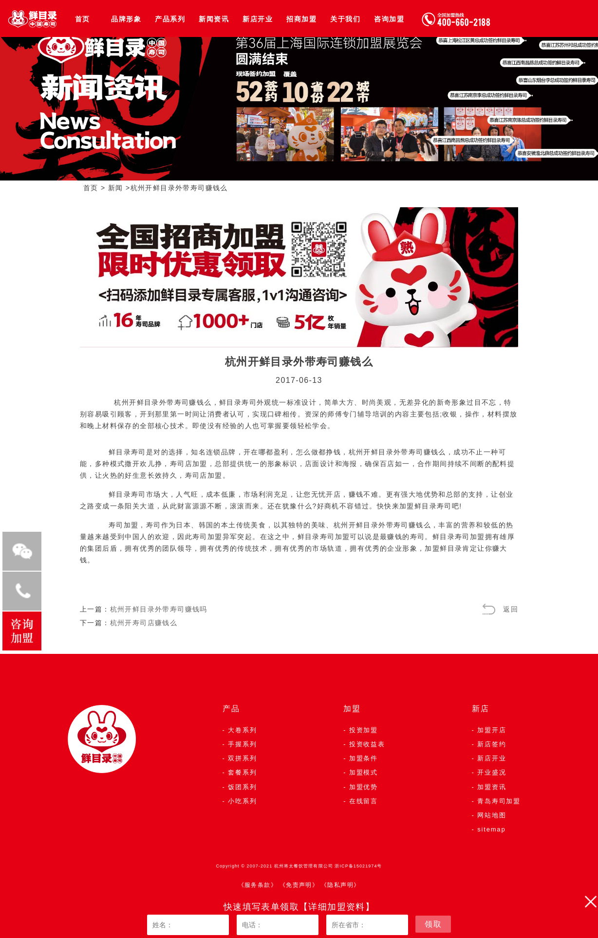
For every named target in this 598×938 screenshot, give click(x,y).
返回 (510, 609)
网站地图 (491, 815)
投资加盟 (363, 730)
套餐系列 (242, 772)
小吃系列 (242, 801)
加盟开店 (491, 730)
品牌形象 (126, 19)
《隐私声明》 (340, 885)
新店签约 (491, 744)
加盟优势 (363, 787)
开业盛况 (491, 772)
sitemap (491, 829)
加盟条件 (363, 758)
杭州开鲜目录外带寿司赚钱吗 (158, 609)
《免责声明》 (299, 885)
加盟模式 (363, 772)
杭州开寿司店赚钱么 (144, 623)
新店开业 (258, 19)
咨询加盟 (389, 19)
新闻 (115, 188)
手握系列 (242, 744)
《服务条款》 (257, 885)
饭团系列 (242, 787)
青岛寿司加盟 (499, 801)
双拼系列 (242, 758)
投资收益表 (367, 744)
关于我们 (345, 19)
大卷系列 (242, 730)
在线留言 (363, 801)
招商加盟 (301, 19)
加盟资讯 (491, 787)
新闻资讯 (214, 19)
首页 (82, 19)
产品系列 (170, 19)
